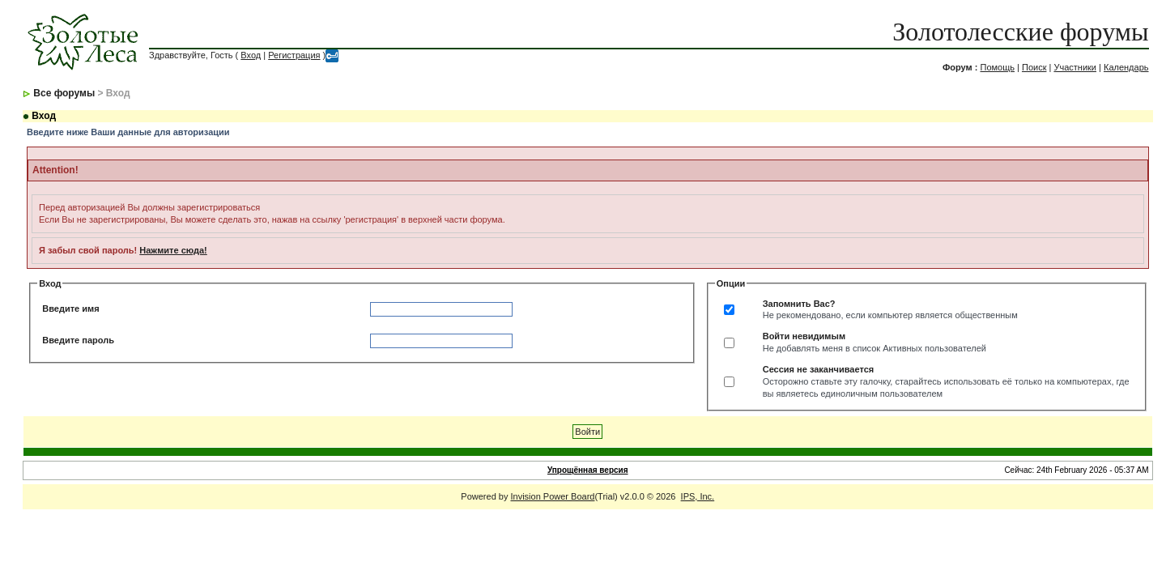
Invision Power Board (553, 496)
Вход (250, 55)
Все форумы (64, 93)
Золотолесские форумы (1020, 31)
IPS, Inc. (698, 496)
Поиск (1034, 67)
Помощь (997, 67)
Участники (1074, 67)
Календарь (1126, 67)
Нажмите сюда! (172, 250)
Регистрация (294, 55)
